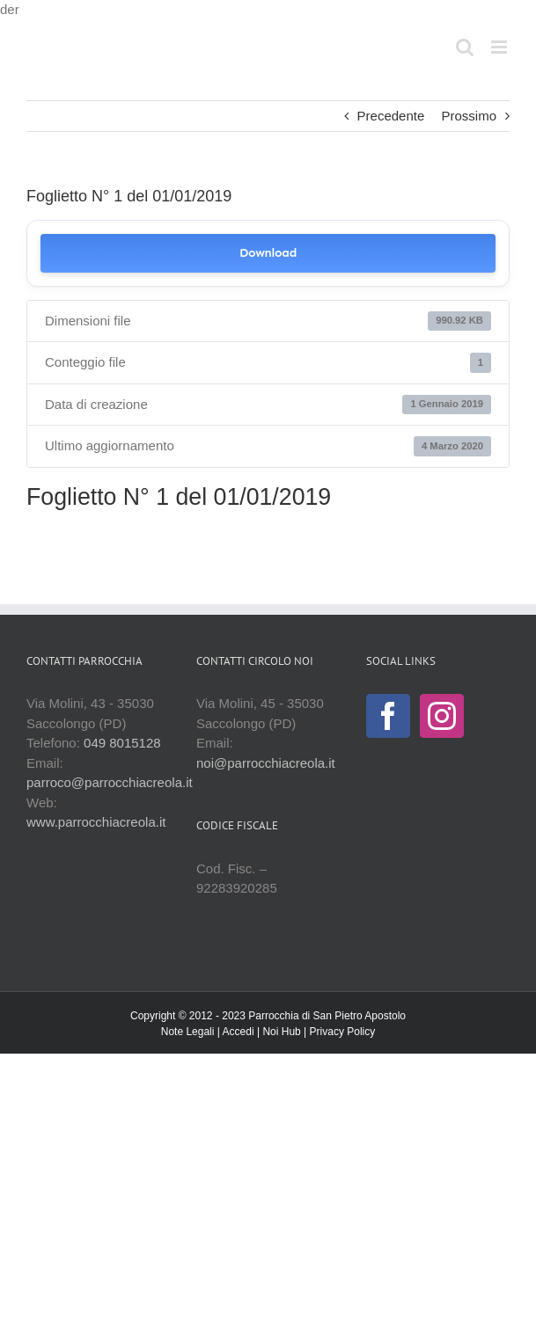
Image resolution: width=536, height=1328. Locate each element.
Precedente (391, 115)
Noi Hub (281, 1031)
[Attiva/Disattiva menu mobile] (500, 47)
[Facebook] (388, 716)
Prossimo (468, 115)
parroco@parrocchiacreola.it (109, 782)
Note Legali (188, 1031)
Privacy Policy (343, 1031)
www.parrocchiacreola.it (95, 821)
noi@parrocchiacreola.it (265, 762)
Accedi (238, 1031)
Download (268, 252)
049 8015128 (122, 742)
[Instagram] (442, 716)
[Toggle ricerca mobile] (465, 47)
